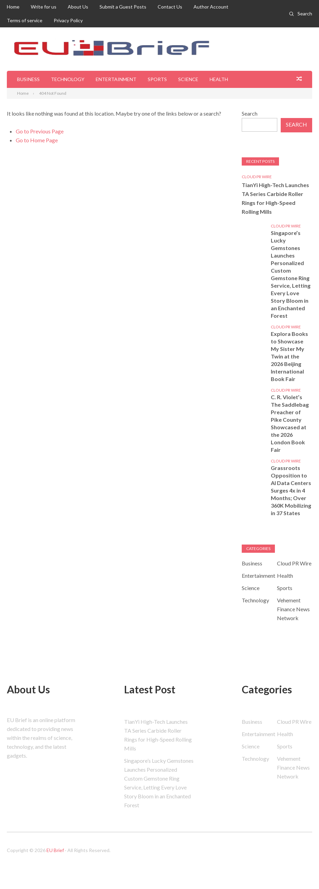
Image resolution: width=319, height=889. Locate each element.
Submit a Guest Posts (122, 7)
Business (28, 79)
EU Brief (55, 850)
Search (304, 13)
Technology (67, 79)
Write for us (43, 7)
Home (13, 7)
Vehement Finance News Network (293, 609)
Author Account (211, 7)
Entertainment (116, 79)
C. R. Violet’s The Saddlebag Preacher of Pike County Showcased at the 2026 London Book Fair (290, 423)
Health (219, 79)
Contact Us (170, 7)
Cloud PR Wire (257, 176)
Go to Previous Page (40, 131)
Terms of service (24, 20)
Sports (157, 79)
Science (188, 79)
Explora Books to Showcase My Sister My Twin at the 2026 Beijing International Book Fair (289, 356)
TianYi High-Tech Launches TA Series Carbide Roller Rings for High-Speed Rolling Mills (275, 198)
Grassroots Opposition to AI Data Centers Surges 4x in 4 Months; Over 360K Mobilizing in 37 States (291, 490)
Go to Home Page (37, 140)
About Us (78, 7)
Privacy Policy (68, 20)
